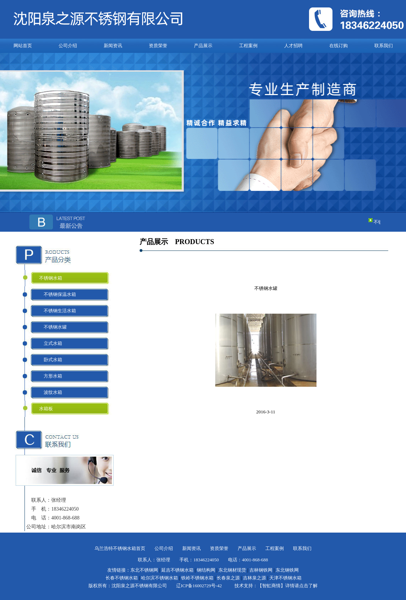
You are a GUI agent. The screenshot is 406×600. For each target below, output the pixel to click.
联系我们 (383, 45)
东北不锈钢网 (144, 570)
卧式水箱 (50, 359)
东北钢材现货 (232, 570)
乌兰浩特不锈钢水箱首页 (119, 548)
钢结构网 (206, 570)
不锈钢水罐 (53, 327)
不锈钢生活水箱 (57, 310)
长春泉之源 (228, 577)
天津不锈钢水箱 (285, 577)
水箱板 (46, 408)
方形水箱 (50, 376)
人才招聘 (293, 45)
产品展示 (203, 45)
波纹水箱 (50, 392)
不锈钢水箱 (50, 278)
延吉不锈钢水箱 (177, 570)
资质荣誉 (158, 45)
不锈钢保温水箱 (57, 294)
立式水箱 (50, 343)
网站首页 (22, 45)
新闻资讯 (113, 45)
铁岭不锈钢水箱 (197, 577)
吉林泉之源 (254, 577)
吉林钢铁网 (260, 570)
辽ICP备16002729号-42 (199, 585)
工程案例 (248, 45)
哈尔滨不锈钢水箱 (159, 577)
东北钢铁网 (287, 570)
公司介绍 (68, 45)
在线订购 (338, 45)
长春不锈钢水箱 (121, 577)
